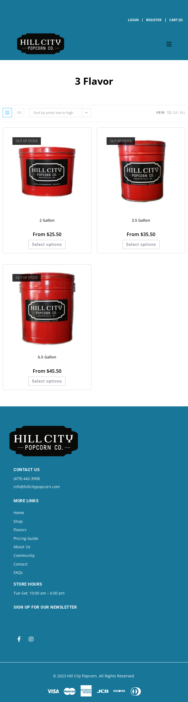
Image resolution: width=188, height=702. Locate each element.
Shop (18, 521)
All (182, 112)
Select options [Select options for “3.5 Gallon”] (141, 244)
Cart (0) (176, 20)
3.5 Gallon (141, 220)
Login (133, 20)
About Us (22, 546)
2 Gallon (47, 220)
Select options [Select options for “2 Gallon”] (47, 244)
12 (169, 112)
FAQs (18, 572)
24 (175, 112)
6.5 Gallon (47, 357)
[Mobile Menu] (169, 44)
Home (19, 512)
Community (24, 555)
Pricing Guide (26, 538)
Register (153, 20)
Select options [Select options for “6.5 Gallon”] (47, 381)
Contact (21, 564)
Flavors (20, 529)
